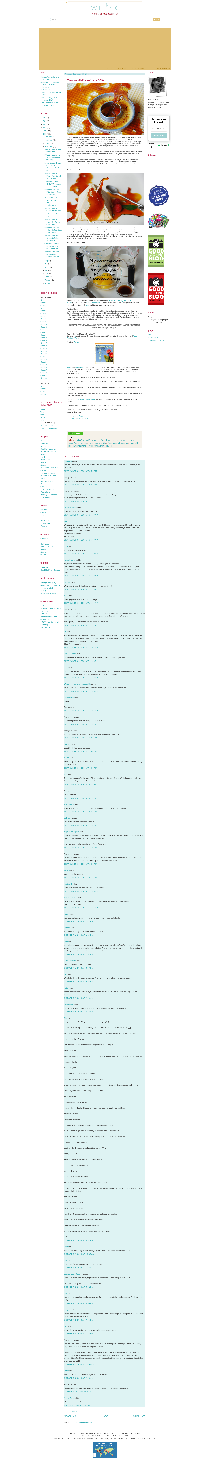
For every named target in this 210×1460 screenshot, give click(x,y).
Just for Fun (45, 619)
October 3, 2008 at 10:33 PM (79, 1334)
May (46, 270)
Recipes (133, 68)
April (46, 274)
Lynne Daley (69, 1004)
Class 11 (43, 327)
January (48, 283)
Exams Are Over (46, 425)
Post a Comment (70, 1411)
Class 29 (43, 375)
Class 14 (43, 335)
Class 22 (43, 357)
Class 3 (43, 305)
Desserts (44, 478)
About (113, 68)
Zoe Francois (69, 804)
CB (65, 632)
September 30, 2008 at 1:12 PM (80, 724)
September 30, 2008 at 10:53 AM (81, 515)
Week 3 (43, 415)
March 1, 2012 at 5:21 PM (77, 1405)
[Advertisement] (105, 46)
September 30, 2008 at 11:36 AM (81, 603)
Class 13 (43, 332)
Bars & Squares (46, 481)
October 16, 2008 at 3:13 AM (79, 1392)
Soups (43, 465)
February (48, 280)
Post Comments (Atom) (84, 1422)
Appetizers (44, 444)
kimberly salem (70, 560)
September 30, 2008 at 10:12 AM (81, 501)
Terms (152, 68)
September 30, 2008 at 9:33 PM (80, 878)
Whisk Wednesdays (48, 593)
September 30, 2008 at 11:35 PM (81, 908)
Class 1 (43, 300)
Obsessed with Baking (86, 399)
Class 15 (43, 338)
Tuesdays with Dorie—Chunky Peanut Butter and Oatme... (52, 254)
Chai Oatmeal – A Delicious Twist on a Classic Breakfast (50, 84)
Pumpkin (43, 526)
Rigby (66, 914)
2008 (45, 134)
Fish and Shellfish (47, 473)
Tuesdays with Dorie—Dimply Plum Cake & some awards (52, 176)
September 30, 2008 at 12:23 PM (81, 661)
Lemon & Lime (46, 518)
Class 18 (43, 346)
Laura (66, 668)
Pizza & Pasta (46, 460)
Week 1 (43, 409)
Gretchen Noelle (70, 508)
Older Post (139, 1416)
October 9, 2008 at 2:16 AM (78, 1378)
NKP (66, 974)
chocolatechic (69, 698)
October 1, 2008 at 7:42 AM (78, 921)
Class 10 (43, 324)
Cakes (43, 484)
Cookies (43, 487)
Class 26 (43, 367)
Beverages (44, 446)
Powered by (159, 145)
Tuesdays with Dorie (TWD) (80, 446)
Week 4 (43, 417)
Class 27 (43, 370)
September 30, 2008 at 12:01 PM (81, 647)
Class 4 (43, 308)
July (46, 264)
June (47, 267)
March (47, 277)
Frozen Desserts (47, 489)
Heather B (68, 884)
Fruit (42, 515)
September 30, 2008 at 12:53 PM (81, 691)
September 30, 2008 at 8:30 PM (80, 864)
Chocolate (44, 512)
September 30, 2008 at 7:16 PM (80, 848)
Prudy (66, 1247)
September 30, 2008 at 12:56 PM (81, 711)
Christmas (44, 539)
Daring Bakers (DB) (48, 583)
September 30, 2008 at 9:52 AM (80, 471)
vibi (65, 521)
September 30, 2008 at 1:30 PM (80, 738)
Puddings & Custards (48, 495)
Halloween (44, 544)
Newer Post (70, 1416)
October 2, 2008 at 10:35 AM (79, 1254)
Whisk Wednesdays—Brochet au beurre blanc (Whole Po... (52, 246)
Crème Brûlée (98, 440)
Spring (43, 549)
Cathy (66, 941)
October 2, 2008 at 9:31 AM (78, 1240)
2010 (45, 128)
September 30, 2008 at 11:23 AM (81, 589)
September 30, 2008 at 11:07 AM (81, 540)
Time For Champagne (49, 428)
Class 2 (43, 303)
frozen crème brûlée (97, 443)
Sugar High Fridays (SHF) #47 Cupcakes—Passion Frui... (52, 184)
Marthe (67, 582)
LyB (65, 1326)
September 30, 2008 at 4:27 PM (80, 784)
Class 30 (43, 378)
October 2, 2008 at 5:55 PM (78, 1303)
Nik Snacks (79, 367)
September (49, 147)
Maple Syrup (45, 521)
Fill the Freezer (46, 567)
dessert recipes (112, 440)
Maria (66, 596)
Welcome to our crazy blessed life (77, 684)
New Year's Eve (46, 547)
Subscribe (159, 135)
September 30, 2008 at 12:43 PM (81, 678)
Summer (43, 552)
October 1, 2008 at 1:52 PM (78, 954)
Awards (43, 606)
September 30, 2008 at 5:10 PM (80, 798)
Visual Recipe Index (80, 418)
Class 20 (43, 351)
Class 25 (43, 365)
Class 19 (43, 348)
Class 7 (43, 316)
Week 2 (43, 412)
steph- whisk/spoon (71, 832)
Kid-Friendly (45, 497)
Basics (43, 441)
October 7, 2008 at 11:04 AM (79, 1364)
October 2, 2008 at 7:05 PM (78, 1320)
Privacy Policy (153, 337)
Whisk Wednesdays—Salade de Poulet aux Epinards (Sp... (53, 230)
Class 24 (43, 362)
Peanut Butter (45, 523)
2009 (45, 131)
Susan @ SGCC (70, 898)
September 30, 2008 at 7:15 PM (80, 825)
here (87, 305)
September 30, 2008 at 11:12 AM (81, 576)
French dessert (80, 443)
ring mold (134, 443)
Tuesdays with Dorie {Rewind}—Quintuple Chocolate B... (52, 222)
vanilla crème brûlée (103, 446)
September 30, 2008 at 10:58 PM (81, 891)
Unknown (68, 818)
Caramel (43, 510)
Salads (43, 462)
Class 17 (43, 343)
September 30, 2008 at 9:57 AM (80, 485)
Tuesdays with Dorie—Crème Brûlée (85, 80)
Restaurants (142, 68)
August (47, 261)
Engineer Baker (70, 654)
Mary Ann (68, 461)
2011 (45, 124)
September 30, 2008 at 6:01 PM (80, 812)
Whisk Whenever (163, 68)
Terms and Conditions (156, 340)
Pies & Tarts (45, 492)
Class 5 (43, 311)
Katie (66, 988)
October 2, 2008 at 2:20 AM (78, 998)
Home (106, 68)
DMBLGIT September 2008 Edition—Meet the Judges (52, 157)
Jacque (67, 1310)
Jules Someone (70, 961)
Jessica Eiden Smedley (73, 1274)
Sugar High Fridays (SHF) (50, 585)
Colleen (67, 928)
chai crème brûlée (83, 440)
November (49, 140)
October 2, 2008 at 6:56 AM (78, 1012)
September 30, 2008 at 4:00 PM (80, 768)
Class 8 (43, 319)
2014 (45, 118)
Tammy (67, 870)
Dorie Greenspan (93, 303)
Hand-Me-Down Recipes (50, 570)
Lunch (42, 457)
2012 (45, 121)
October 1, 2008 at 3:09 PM (78, 968)
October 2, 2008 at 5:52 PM (78, 1287)
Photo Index (122, 68)
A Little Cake (69, 1398)
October (48, 143)
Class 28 (43, 373)
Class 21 (43, 354)
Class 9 (43, 322)
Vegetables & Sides (48, 476)
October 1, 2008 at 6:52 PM (78, 982)
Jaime (66, 1371)
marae (66, 758)
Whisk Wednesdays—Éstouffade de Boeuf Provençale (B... (52, 192)
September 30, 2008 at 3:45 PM (80, 751)
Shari (66, 1018)
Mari (66, 774)
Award (76, 342)
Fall (41, 541)
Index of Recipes (78, 416)
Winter (43, 555)
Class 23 (43, 359)
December (49, 137)
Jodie (66, 546)
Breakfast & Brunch (48, 449)
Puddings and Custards (117, 443)
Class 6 (43, 313)
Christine (67, 744)
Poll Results (45, 627)
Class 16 (43, 340)
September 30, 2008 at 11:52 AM (81, 625)
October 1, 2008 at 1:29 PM (78, 935)
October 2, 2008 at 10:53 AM (79, 1268)
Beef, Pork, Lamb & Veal (50, 468)
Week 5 (43, 420)
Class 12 (43, 330)
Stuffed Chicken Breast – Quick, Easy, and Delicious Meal (50, 92)
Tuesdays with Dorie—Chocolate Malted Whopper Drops (52, 238)
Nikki (69, 367)
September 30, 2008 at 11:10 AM (81, 554)
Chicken (43, 470)
